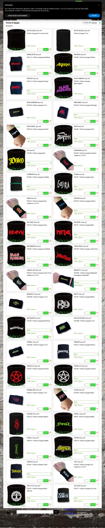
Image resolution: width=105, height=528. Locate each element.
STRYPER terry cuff (79, 438)
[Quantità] (40, 49)
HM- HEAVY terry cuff (33, 222)
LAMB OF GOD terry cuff (34, 270)
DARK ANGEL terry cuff (80, 102)
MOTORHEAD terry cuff (34, 318)
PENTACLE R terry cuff (33, 366)
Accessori (9, 26)
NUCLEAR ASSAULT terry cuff (82, 318)
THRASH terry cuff (32, 462)
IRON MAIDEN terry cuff (34, 246)
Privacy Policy (70, 509)
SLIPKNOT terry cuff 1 (33, 414)
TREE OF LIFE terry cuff (33, 486)
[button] (7, 510)
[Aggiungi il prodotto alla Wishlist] (50, 49)
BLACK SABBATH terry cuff (82, 78)
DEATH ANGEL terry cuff (34, 126)
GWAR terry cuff (31, 198)
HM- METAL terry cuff (80, 222)
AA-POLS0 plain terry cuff (34, 31)
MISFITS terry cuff (79, 294)
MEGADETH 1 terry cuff (80, 270)
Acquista (46, 49)
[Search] (35, 512)
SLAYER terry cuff (79, 390)
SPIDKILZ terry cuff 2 (33, 438)
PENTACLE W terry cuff (80, 366)
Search (56, 512)
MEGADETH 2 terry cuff (33, 294)
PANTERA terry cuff (79, 342)
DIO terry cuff (31, 150)
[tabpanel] (87, 513)
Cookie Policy (70, 513)
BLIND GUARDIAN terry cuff (35, 102)
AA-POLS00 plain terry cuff (82, 31)
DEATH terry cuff (79, 126)
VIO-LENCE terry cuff (80, 486)
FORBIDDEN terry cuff (33, 174)
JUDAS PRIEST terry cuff (81, 246)
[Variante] (39, 66)
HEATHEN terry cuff (79, 198)
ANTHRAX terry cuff (80, 54)
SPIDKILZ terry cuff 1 (80, 414)
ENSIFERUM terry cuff (80, 150)
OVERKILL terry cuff (32, 342)
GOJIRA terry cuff (79, 174)
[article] (29, 40)
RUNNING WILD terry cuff (34, 390)
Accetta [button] (94, 15)
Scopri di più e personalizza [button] (17, 15)
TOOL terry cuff (78, 462)
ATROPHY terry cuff (32, 78)
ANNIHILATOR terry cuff (34, 54)
